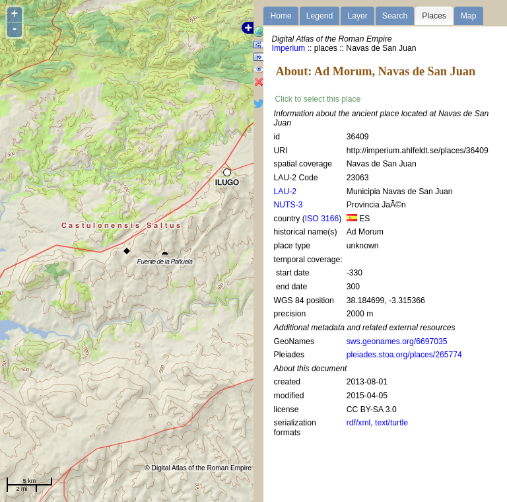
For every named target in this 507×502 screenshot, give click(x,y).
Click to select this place (318, 99)
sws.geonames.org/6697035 (397, 341)
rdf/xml (358, 422)
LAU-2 (285, 191)
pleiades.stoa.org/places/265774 (404, 354)
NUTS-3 (288, 204)
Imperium (289, 48)
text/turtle (391, 422)
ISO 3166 (322, 218)
